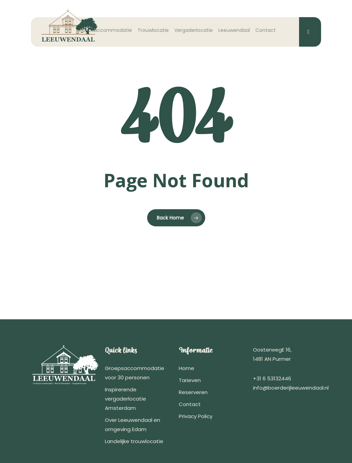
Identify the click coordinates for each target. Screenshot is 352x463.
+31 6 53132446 (272, 378)
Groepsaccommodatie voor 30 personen (134, 373)
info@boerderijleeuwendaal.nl (291, 387)
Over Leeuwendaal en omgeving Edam (132, 424)
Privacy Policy (195, 416)
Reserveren (193, 392)
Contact (190, 404)
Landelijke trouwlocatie (134, 441)
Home (186, 368)
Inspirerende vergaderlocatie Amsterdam (125, 399)
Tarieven (190, 380)
